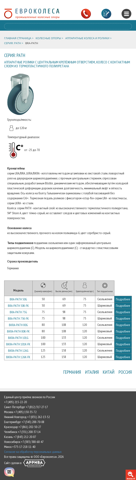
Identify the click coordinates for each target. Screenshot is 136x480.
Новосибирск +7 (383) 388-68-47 (24, 442)
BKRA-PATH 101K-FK (18, 344)
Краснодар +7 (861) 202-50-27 (22, 427)
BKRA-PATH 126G (18, 350)
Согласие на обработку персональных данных (33, 452)
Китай (108, 372)
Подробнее (123, 299)
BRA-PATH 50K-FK (18, 305)
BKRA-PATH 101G (18, 338)
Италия (92, 372)
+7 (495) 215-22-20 (15, 402)
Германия (72, 372)
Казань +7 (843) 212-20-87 (20, 437)
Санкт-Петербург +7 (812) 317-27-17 (26, 407)
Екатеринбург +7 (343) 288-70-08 (24, 422)
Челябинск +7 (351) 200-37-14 (22, 432)
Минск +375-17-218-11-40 (19, 447)
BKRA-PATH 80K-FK (18, 331)
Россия (125, 372)
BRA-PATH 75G (18, 312)
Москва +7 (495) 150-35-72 (20, 412)
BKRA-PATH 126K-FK (18, 357)
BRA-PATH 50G (18, 299)
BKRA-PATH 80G (18, 325)
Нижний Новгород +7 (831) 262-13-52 (27, 417)
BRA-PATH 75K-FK (18, 318)
